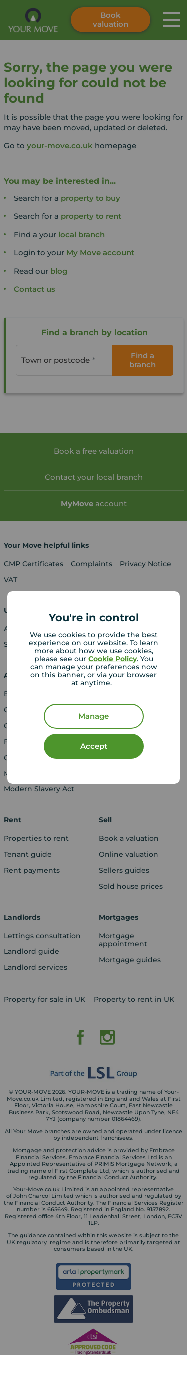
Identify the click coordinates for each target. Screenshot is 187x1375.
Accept (93, 746)
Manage (93, 716)
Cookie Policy (112, 658)
